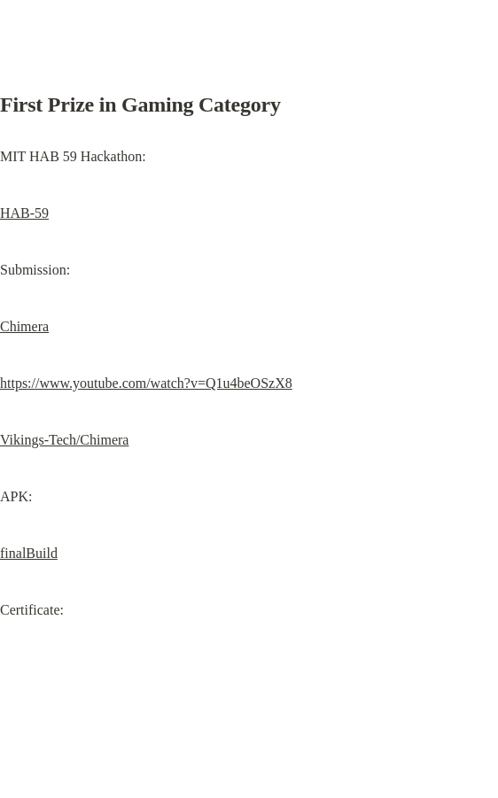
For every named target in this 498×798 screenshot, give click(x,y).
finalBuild (29, 553)
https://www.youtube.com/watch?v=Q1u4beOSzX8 (146, 383)
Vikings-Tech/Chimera (64, 439)
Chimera (24, 326)
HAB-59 (24, 213)
